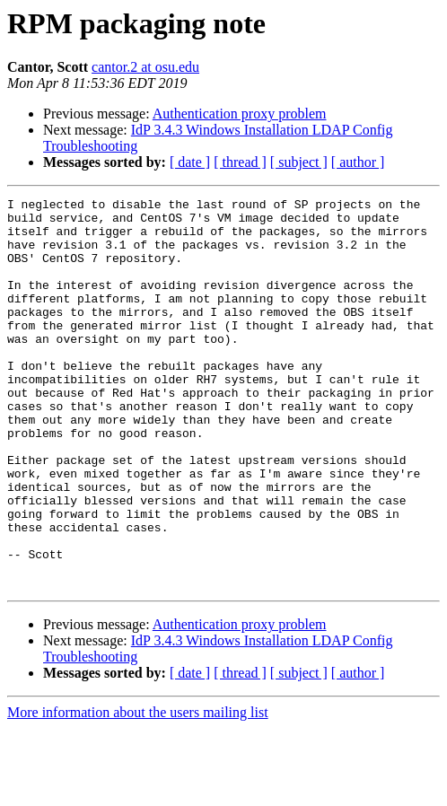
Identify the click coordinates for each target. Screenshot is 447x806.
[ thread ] (240, 162)
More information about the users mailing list (137, 790)
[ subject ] (299, 162)
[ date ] (190, 162)
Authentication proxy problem (240, 113)
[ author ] (358, 162)
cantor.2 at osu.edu (145, 66)
